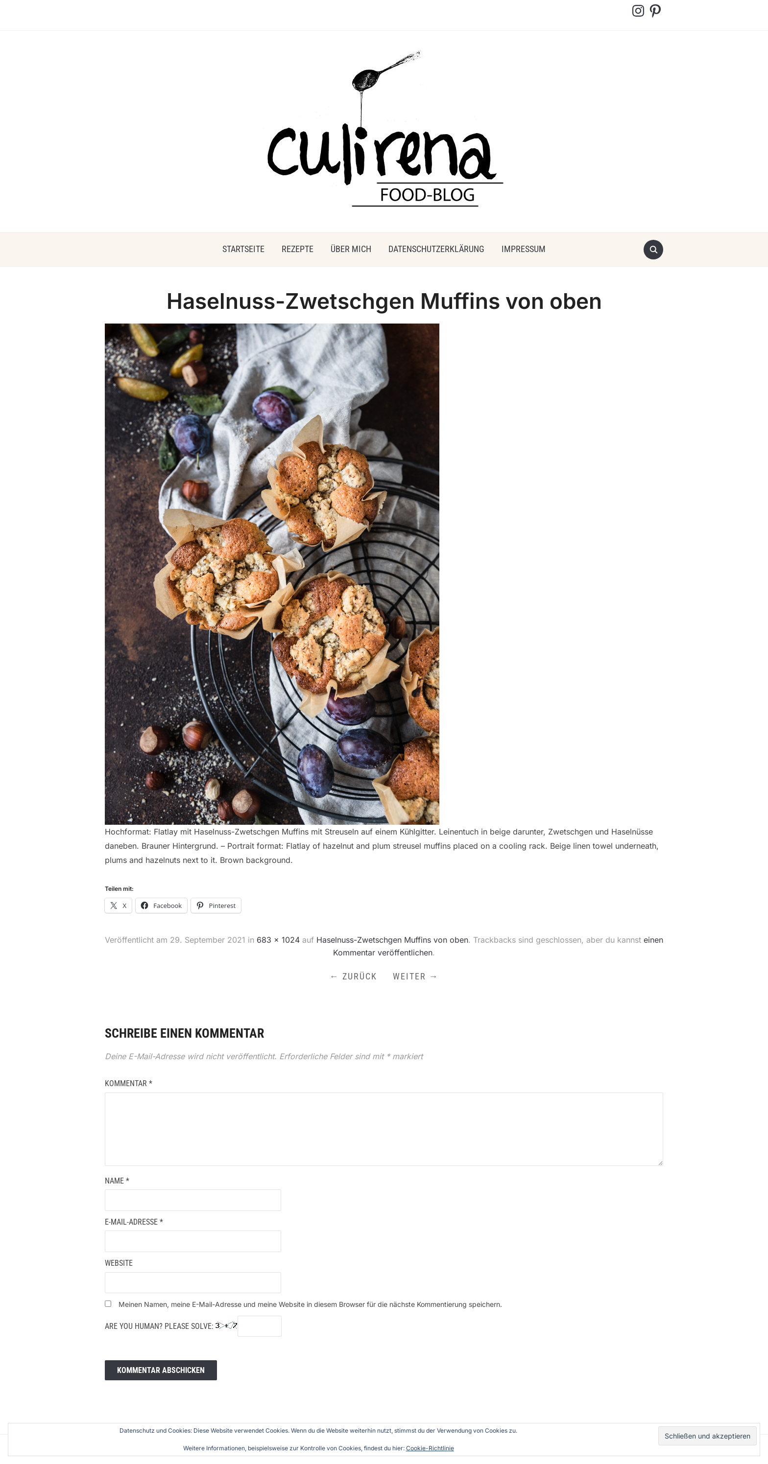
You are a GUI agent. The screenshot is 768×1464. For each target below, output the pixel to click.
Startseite (243, 249)
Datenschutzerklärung (436, 249)
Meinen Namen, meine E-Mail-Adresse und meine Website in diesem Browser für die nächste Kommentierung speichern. (310, 1304)
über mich (351, 249)
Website (119, 1263)
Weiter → (416, 976)
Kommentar (128, 1083)
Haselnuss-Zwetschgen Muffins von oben (392, 940)
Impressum (524, 249)
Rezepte (297, 249)
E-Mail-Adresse (134, 1222)
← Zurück (353, 976)
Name (117, 1180)
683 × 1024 (278, 940)
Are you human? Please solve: (193, 1326)
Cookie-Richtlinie (430, 1448)
